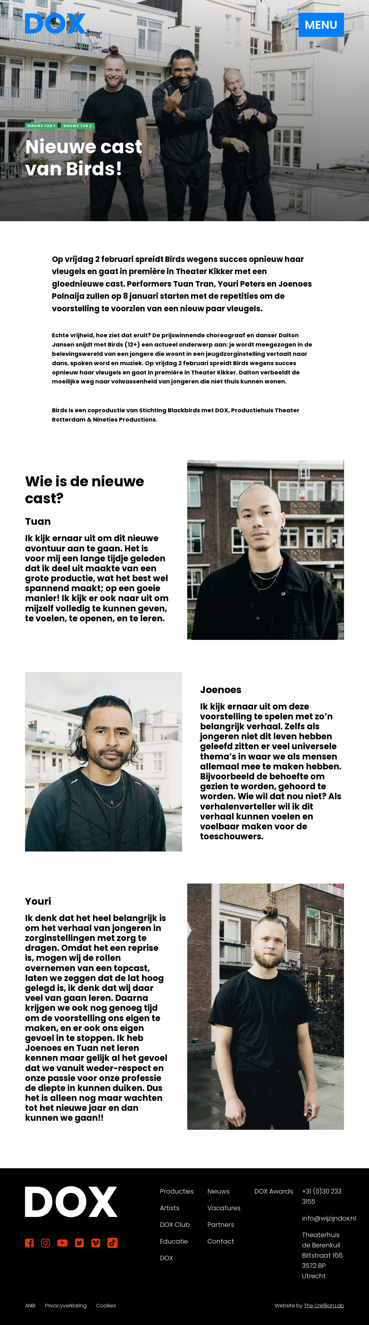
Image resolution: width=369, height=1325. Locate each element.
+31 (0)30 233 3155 (321, 1196)
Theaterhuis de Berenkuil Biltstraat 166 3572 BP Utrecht (322, 1255)
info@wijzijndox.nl (323, 1218)
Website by (309, 1305)
